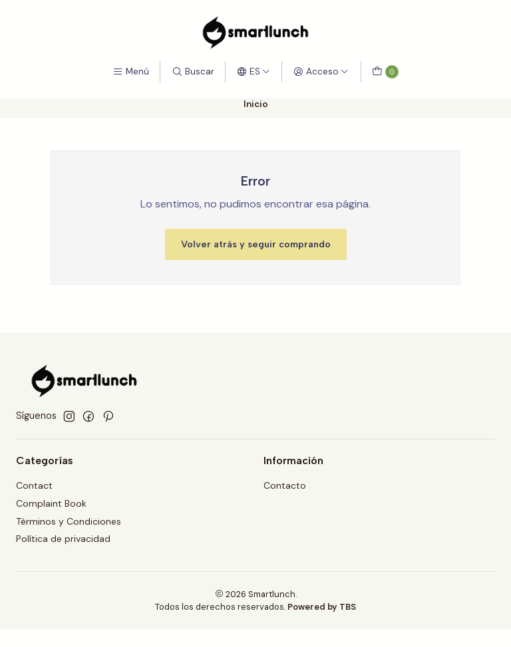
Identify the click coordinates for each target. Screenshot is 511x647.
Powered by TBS (321, 606)
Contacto (284, 485)
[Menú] (131, 72)
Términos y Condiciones (68, 521)
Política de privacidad (63, 539)
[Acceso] (321, 72)
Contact (34, 485)
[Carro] (385, 71)
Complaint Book (51, 503)
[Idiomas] (253, 72)
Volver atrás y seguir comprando (256, 244)
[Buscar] (192, 72)
